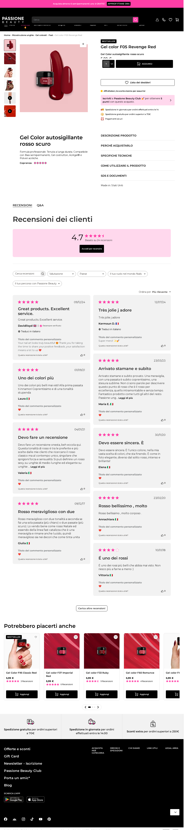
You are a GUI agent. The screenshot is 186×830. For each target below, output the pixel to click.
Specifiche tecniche (116, 152)
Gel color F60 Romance (140, 669)
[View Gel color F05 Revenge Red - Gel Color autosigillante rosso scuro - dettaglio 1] (10, 58)
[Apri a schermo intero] (83, 44)
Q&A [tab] (40, 202)
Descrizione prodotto (118, 132)
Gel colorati (41, 35)
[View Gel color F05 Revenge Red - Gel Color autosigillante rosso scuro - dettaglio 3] (10, 85)
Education (166, 22)
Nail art (106, 23)
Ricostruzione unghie (62, 23)
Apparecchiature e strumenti (122, 23)
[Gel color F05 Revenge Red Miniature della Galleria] (10, 78)
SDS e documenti (114, 172)
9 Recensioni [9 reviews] (107, 678)
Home (7, 35)
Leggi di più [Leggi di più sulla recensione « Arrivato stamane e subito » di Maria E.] (125, 394)
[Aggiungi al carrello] (144, 70)
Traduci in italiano (29, 328)
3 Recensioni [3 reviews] (27, 678)
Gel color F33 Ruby (97, 669)
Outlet (155, 22)
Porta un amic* (17, 775)
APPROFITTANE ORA (119, 3)
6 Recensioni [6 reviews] (67, 681)
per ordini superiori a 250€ (161, 728)
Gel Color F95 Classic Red (21, 669)
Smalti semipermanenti (42, 23)
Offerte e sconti (17, 746)
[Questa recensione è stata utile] (82, 351)
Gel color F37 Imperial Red (59, 671)
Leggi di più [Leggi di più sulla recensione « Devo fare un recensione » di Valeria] (38, 463)
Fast (51, 35)
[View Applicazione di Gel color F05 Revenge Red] (10, 98)
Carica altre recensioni (91, 605)
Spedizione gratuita (17, 726)
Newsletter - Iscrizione (23, 760)
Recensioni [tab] (22, 202)
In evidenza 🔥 (25, 24)
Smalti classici (77, 23)
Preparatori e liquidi (93, 23)
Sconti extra (135, 728)
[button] (85, 704)
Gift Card (11, 753)
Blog (177, 22)
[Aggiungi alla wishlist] (138, 79)
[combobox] (87, 12)
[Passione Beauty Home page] (14, 12)
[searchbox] (26, 270)
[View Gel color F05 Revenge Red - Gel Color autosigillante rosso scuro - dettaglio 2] (10, 72)
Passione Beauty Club (22, 767)
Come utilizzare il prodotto (123, 162)
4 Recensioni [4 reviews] (146, 678)
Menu (9, 25)
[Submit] (138, 12)
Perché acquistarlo (117, 142)
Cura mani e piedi (142, 23)
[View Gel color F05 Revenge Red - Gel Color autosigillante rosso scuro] (10, 45)
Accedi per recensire (92, 245)
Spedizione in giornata (84, 726)
